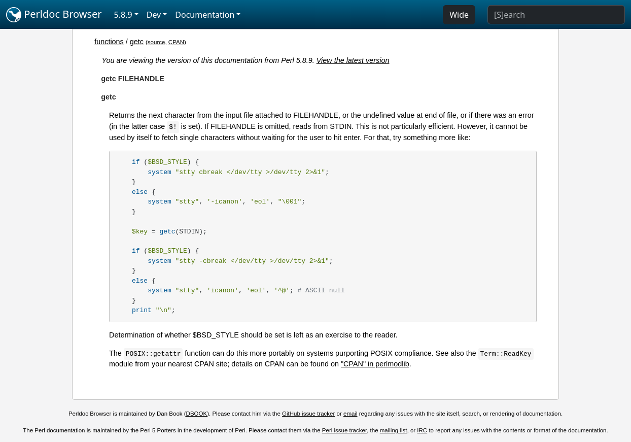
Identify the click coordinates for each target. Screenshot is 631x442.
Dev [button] (154, 14)
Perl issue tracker (344, 430)
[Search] (556, 14)
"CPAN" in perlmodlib (375, 364)
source (156, 42)
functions (109, 42)
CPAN (176, 42)
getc (137, 42)
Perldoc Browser (54, 14)
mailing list (393, 430)
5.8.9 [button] (123, 14)
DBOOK (196, 414)
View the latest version (353, 60)
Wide (459, 14)
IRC (422, 430)
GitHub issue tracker (308, 414)
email (350, 414)
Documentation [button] (204, 14)
